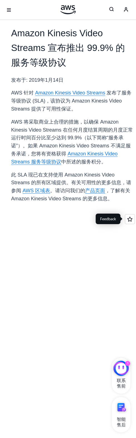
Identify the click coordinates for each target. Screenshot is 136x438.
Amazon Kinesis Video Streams (70, 93)
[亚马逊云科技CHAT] (121, 369)
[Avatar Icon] (126, 10)
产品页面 (95, 190)
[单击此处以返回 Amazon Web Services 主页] (68, 9)
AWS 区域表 (36, 190)
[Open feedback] (130, 219)
